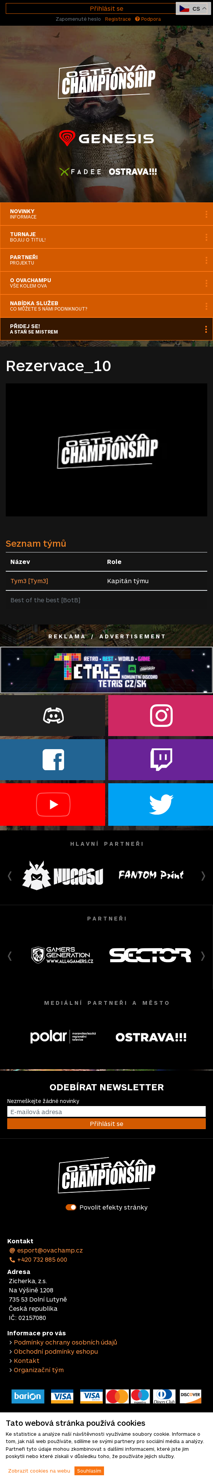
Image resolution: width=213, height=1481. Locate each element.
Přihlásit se (106, 8)
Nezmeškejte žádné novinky (43, 1101)
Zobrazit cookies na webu (39, 1471)
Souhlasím (89, 1471)
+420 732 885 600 (38, 1259)
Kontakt (27, 1360)
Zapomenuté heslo (78, 19)
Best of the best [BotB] (45, 599)
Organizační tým (39, 1369)
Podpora (148, 19)
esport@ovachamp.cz (46, 1250)
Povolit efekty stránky (113, 1207)
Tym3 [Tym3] (29, 580)
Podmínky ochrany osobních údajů (65, 1342)
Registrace (118, 19)
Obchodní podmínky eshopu (56, 1351)
